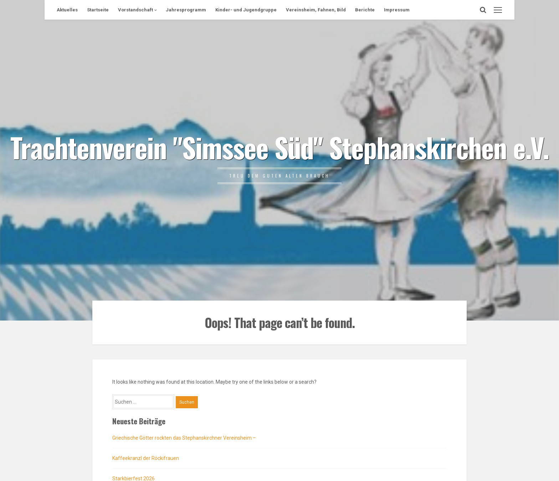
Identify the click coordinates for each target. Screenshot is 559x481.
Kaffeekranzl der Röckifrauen (145, 458)
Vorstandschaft (135, 9)
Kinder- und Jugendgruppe (246, 9)
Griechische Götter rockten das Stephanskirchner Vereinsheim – (184, 438)
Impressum (397, 9)
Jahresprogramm (186, 9)
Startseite (98, 9)
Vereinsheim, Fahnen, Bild (316, 9)
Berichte (365, 9)
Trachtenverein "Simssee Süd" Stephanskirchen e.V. (279, 147)
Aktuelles (67, 9)
